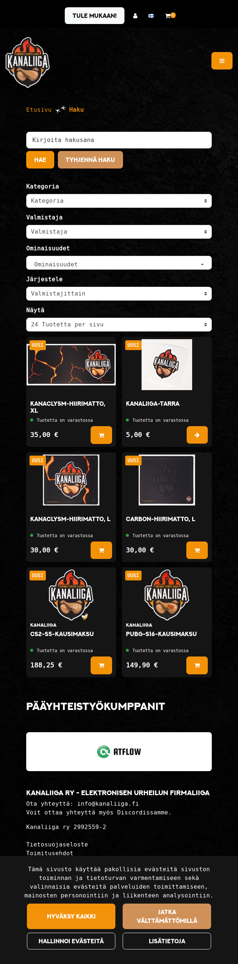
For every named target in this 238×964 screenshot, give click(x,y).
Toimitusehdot (50, 853)
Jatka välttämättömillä (167, 916)
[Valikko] (222, 61)
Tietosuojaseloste (57, 844)
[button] (119, 263)
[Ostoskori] (167, 15)
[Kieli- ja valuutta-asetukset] (153, 15)
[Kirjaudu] (137, 15)
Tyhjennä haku (90, 160)
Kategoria (42, 186)
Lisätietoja (167, 941)
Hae (40, 160)
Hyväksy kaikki (71, 916)
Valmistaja (44, 217)
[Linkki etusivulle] (27, 62)
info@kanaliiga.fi (108, 803)
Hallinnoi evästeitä (71, 941)
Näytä (35, 310)
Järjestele (44, 279)
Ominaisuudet (48, 248)
